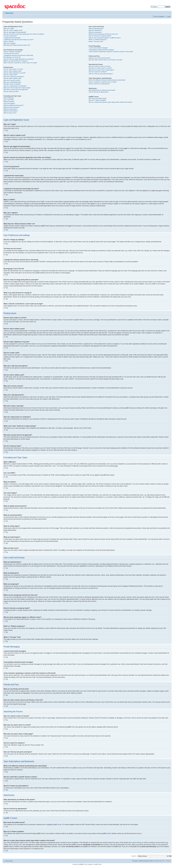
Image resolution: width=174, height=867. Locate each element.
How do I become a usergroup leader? (100, 36)
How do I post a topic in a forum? (13, 69)
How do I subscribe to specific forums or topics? (103, 82)
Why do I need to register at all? (13, 30)
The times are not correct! (11, 53)
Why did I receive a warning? (12, 84)
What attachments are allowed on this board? (102, 90)
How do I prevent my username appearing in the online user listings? (24, 34)
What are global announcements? (14, 105)
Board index (9, 13)
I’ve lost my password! (10, 36)
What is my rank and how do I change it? (16, 61)
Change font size (168, 12)
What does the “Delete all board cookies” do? (17, 45)
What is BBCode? (9, 98)
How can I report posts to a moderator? (15, 86)
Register (162, 16)
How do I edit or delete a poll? (12, 78)
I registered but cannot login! (12, 37)
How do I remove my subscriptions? (99, 83)
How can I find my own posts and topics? (101, 73)
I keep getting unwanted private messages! (101, 49)
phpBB (81, 864)
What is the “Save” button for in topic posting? (17, 87)
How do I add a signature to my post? (15, 73)
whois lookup (136, 842)
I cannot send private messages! (98, 48)
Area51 (108, 833)
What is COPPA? (9, 41)
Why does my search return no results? (100, 68)
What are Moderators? (95, 30)
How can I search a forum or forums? (100, 66)
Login (168, 16)
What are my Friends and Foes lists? (99, 58)
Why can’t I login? (9, 28)
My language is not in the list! (12, 57)
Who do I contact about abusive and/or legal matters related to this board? (110, 102)
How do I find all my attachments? (99, 92)
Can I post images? (9, 103)
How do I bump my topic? (11, 91)
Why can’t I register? (10, 43)
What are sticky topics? (10, 109)
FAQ (155, 16)
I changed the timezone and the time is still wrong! (18, 55)
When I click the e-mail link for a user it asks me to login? (20, 62)
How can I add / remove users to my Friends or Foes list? (105, 60)
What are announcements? (12, 107)
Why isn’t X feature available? (97, 100)
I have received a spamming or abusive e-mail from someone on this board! (111, 51)
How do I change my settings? (12, 51)
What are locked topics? (11, 111)
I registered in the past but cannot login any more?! (19, 39)
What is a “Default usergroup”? (98, 39)
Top (6, 130)
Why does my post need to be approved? (16, 89)
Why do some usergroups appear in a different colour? (105, 37)
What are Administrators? (96, 28)
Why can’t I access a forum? (12, 80)
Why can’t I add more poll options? (14, 76)
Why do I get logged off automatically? (15, 32)
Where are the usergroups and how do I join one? (103, 34)
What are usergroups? (95, 32)
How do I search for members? (98, 71)
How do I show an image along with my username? (19, 59)
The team (135, 860)
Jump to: (133, 856)
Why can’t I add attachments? (12, 82)
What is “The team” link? (96, 41)
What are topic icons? (10, 113)
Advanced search (165, 8)
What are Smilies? (9, 101)
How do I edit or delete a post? (13, 71)
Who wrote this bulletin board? (98, 98)
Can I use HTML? (9, 99)
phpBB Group (57, 824)
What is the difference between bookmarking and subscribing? (107, 80)
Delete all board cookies (146, 860)
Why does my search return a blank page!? (101, 70)
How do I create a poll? (10, 74)
